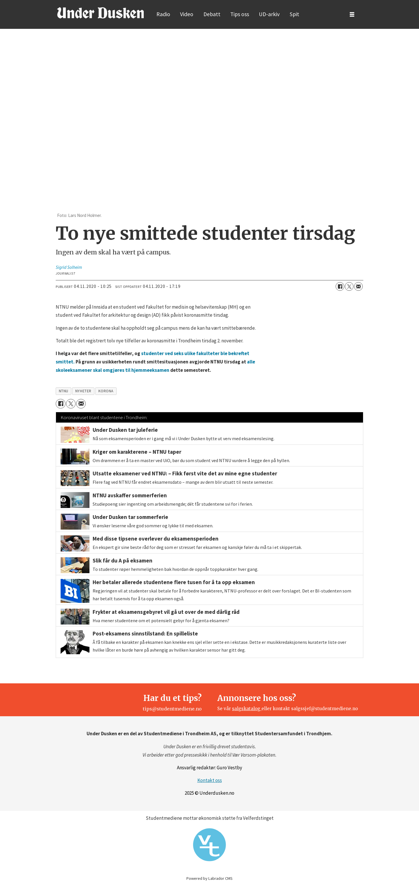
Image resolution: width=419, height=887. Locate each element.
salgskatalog (246, 708)
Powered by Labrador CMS (209, 878)
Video (186, 14)
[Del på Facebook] (340, 286)
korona (105, 391)
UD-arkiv (269, 14)
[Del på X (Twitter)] (349, 286)
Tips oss (239, 14)
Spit (294, 14)
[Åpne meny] (352, 14)
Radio (163, 14)
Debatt (211, 14)
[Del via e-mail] (358, 286)
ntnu (63, 391)
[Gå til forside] (100, 12)
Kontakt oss (209, 780)
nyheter (83, 391)
